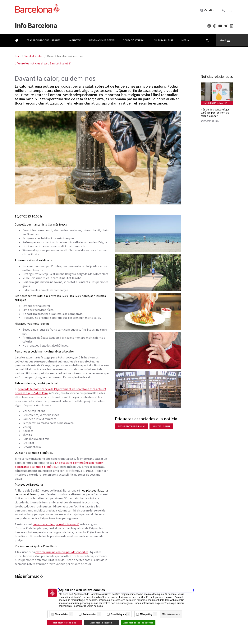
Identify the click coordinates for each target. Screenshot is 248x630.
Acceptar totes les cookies (138, 622)
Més (185, 40)
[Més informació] (71, 614)
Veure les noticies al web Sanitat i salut (43, 63)
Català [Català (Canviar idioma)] (208, 10)
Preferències (89, 614)
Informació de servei (102, 40)
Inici (17, 56)
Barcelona (36, 25)
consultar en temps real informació (56, 524)
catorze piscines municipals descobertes (61, 552)
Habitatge (75, 40)
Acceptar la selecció (101, 622)
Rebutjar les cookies (64, 622)
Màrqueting (146, 614)
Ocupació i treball (134, 40)
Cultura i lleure (163, 40)
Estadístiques (118, 614)
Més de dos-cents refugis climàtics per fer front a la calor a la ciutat (215, 113)
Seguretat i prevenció (131, 426)
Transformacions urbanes (44, 40)
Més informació (169, 614)
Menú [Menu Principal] (225, 40)
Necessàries (61, 614)
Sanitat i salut (34, 56)
